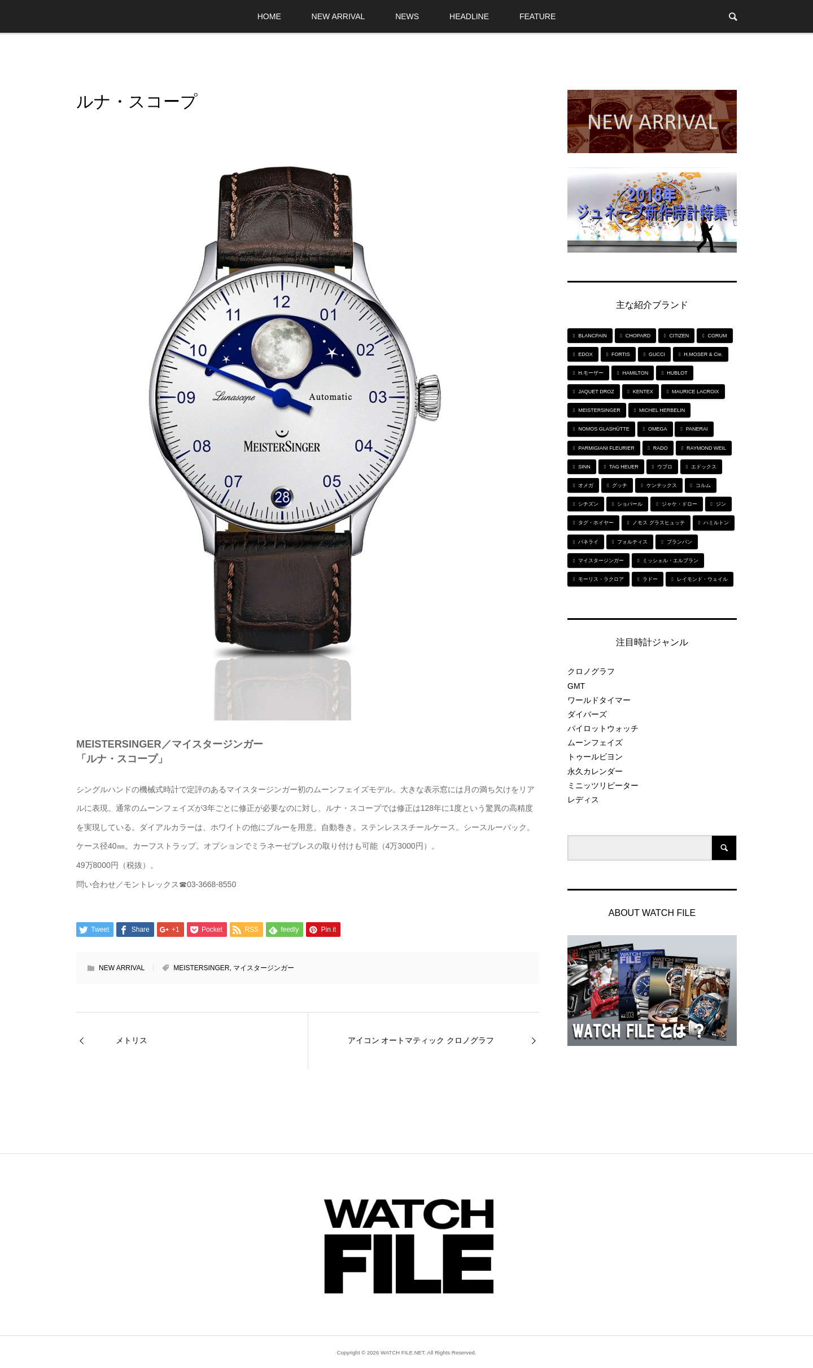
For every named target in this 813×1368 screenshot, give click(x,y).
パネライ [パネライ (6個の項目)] (588, 542)
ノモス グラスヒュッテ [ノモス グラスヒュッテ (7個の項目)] (658, 523)
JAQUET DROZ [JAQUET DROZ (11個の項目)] (596, 391)
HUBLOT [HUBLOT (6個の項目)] (677, 373)
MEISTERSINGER (201, 968)
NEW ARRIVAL (338, 16)
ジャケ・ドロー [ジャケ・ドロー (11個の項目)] (679, 504)
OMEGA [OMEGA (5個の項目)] (657, 429)
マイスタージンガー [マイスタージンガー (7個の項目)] (601, 560)
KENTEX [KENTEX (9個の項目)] (643, 391)
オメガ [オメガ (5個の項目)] (585, 485)
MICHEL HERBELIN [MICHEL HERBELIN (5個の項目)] (662, 410)
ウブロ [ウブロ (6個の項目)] (664, 467)
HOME (269, 16)
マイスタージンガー (263, 968)
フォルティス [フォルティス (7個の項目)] (632, 542)
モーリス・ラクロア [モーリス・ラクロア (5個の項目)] (601, 579)
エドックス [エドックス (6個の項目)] (703, 467)
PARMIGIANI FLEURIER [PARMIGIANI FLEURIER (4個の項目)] (606, 448)
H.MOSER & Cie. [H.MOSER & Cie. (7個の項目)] (703, 354)
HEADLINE (469, 16)
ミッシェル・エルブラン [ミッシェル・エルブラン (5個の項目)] (670, 560)
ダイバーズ (587, 714)
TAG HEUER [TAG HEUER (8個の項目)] (624, 467)
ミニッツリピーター (603, 785)
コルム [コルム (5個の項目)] (703, 485)
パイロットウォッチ (603, 728)
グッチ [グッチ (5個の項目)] (619, 485)
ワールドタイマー (599, 700)
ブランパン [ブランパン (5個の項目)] (679, 542)
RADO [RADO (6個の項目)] (660, 448)
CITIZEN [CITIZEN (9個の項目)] (679, 335)
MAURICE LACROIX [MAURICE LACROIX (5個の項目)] (695, 391)
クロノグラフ (591, 671)
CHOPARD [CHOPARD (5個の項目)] (638, 335)
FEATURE (537, 16)
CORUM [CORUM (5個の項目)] (717, 335)
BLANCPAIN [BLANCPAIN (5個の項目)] (592, 335)
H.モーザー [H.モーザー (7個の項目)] (591, 373)
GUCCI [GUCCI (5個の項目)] (657, 354)
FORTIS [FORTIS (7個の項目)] (620, 354)
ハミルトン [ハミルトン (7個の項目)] (716, 523)
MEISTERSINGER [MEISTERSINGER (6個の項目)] (599, 410)
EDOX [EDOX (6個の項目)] (585, 354)
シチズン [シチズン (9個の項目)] (588, 504)
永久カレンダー (595, 771)
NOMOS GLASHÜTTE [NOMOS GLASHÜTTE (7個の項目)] (604, 429)
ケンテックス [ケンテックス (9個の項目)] (661, 485)
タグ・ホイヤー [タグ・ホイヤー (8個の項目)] (596, 523)
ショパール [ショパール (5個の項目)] (629, 504)
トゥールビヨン (595, 756)
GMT (576, 685)
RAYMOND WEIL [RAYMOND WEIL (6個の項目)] (706, 448)
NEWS (407, 16)
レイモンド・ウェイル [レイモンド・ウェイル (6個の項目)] (702, 579)
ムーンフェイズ (595, 742)
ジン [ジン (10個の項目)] (721, 504)
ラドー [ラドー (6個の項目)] (650, 579)
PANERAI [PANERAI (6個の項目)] (697, 429)
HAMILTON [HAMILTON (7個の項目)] (635, 373)
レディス (583, 799)
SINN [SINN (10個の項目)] (584, 467)
